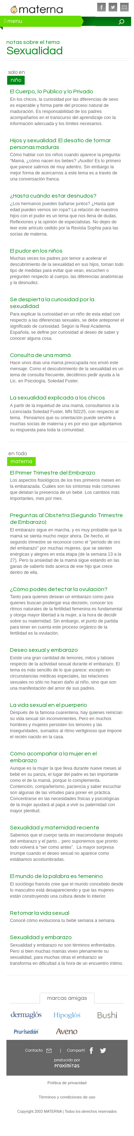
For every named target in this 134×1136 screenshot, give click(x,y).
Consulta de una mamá (40, 355)
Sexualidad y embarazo (41, 937)
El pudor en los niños (36, 251)
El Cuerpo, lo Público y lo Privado (51, 91)
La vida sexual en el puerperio (48, 705)
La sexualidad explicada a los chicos (57, 398)
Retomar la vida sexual (39, 913)
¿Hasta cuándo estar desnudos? (53, 196)
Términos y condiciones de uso (67, 1097)
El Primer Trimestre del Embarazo (52, 473)
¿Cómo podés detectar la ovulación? (59, 589)
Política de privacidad (67, 1083)
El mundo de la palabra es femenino (56, 876)
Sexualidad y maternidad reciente (54, 827)
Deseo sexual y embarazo (44, 650)
